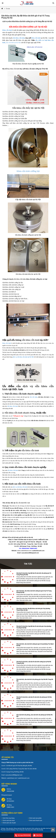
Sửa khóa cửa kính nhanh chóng (20, 413)
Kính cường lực (36, 828)
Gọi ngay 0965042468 (22, 835)
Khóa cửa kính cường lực (28, 171)
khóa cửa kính (36, 38)
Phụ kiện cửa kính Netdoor (8, 830)
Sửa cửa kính (9, 828)
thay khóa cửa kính (13, 69)
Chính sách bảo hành (9, 820)
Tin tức (8, 8)
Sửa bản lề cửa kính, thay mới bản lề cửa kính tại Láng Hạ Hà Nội (34, 732)
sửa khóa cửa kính (19, 38)
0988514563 (10, 807)
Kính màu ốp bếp (38, 830)
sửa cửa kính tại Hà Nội (13, 42)
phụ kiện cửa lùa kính (47, 828)
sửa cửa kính (33, 397)
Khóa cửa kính (7, 30)
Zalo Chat (37, 835)
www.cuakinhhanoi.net (24, 550)
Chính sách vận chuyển (9, 823)
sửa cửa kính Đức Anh (23, 503)
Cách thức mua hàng (8, 818)
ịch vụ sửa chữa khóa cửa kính (13, 21)
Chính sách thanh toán (35, 820)
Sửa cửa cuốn (29, 830)
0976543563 (10, 801)
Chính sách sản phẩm (35, 818)
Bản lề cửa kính (26, 828)
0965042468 (10, 791)
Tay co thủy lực (20, 830)
